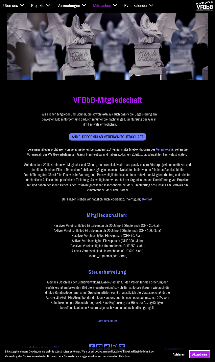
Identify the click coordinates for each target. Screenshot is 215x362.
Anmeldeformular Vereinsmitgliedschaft (107, 137)
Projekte (40, 5)
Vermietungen (71, 5)
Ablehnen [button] (179, 354)
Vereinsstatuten (107, 320)
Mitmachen (105, 5)
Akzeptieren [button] (199, 354)
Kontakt (147, 199)
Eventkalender (138, 5)
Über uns (13, 5)
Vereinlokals (164, 149)
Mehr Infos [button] (124, 356)
